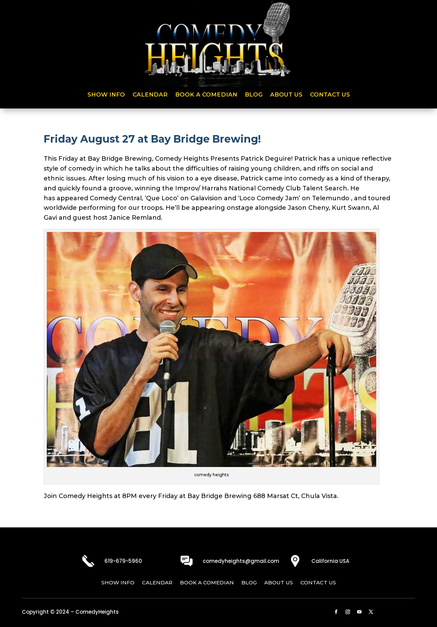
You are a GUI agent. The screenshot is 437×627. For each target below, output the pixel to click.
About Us (286, 95)
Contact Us (330, 95)
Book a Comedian (206, 95)
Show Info (106, 95)
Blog (254, 95)
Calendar (150, 95)
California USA (330, 561)
